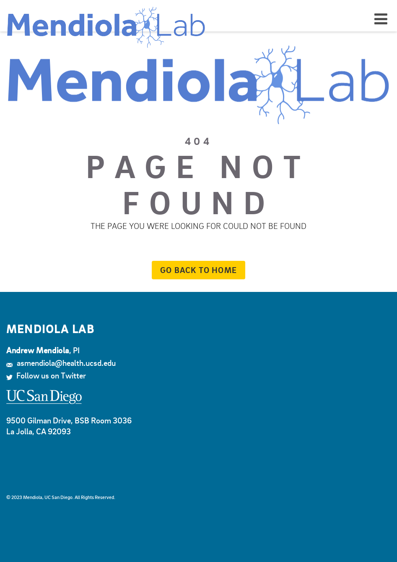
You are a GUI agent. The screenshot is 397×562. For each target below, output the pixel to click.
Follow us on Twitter (46, 375)
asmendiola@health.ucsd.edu (61, 362)
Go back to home (194, 270)
